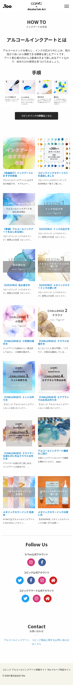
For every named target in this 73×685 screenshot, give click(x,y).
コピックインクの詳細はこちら (36, 116)
